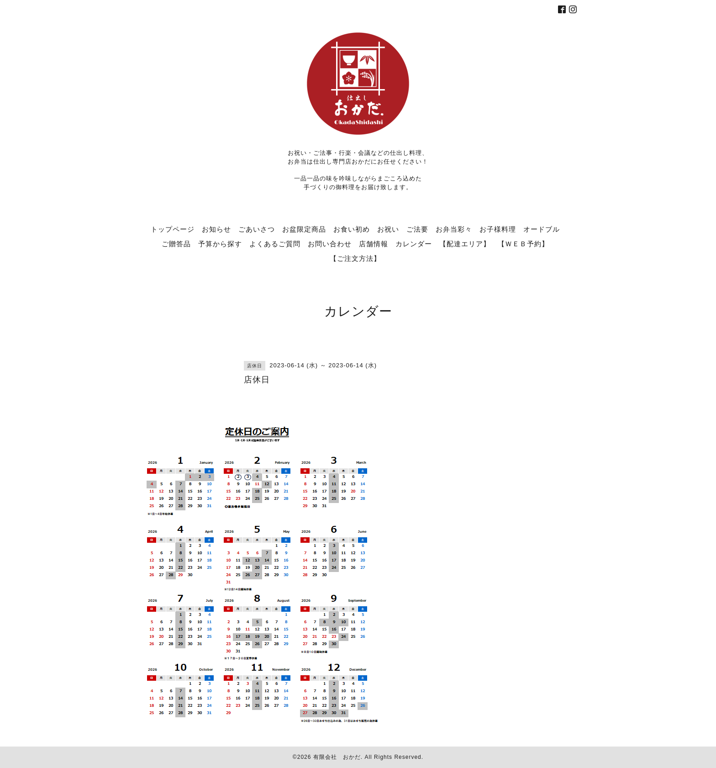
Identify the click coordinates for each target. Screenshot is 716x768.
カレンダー (413, 243)
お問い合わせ (330, 243)
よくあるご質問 (274, 243)
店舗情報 (373, 243)
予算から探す (220, 243)
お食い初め (351, 228)
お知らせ (216, 228)
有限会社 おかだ (337, 757)
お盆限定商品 (304, 228)
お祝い (388, 228)
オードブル (541, 228)
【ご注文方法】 (355, 258)
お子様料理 (497, 228)
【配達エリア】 (464, 243)
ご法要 (417, 228)
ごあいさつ (256, 228)
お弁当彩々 (454, 228)
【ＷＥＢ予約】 (523, 243)
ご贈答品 (176, 243)
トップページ (173, 228)
